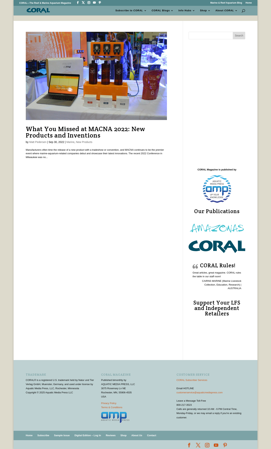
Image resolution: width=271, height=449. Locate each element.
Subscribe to (129, 10)
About (224, 10)
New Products (84, 142)
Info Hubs (184, 10)
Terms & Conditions (111, 407)
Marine (70, 142)
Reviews (111, 435)
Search (239, 35)
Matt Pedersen (37, 142)
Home (249, 3)
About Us (136, 435)
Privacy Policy (108, 403)
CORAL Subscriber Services (192, 380)
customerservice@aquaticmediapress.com (200, 392)
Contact (151, 435)
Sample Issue (62, 435)
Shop (203, 10)
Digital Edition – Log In (88, 435)
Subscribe (43, 435)
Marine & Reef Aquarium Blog (226, 3)
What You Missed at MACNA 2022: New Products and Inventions (85, 132)
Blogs (161, 10)
